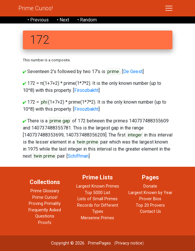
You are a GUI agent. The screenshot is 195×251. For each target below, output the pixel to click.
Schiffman (78, 156)
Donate (150, 186)
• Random (87, 20)
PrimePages (99, 243)
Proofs (44, 222)
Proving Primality (45, 203)
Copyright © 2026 (67, 243)
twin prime (87, 142)
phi (44, 102)
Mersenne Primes (97, 217)
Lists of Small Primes (97, 198)
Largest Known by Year (150, 192)
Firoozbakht (86, 90)
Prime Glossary (44, 190)
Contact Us (150, 211)
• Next (63, 20)
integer (135, 135)
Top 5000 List (97, 192)
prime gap (60, 121)
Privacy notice (129, 243)
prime (113, 71)
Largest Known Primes (97, 186)
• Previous (38, 20)
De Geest (133, 71)
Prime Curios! (35, 8)
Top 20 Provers (150, 205)
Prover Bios (150, 198)
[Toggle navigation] (169, 8)
